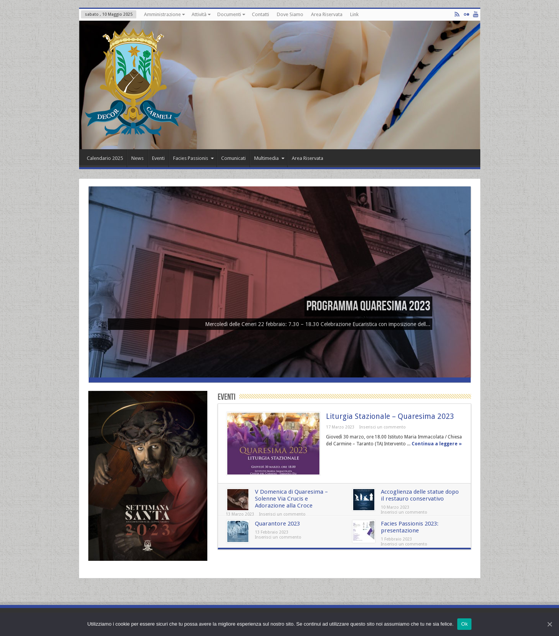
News (137, 158)
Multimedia (269, 158)
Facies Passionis (193, 158)
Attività (201, 14)
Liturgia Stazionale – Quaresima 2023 (390, 416)
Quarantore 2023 (277, 523)
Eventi (158, 158)
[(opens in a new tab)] (280, 376)
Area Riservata (326, 14)
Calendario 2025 (105, 158)
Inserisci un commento (382, 427)
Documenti (231, 14)
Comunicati (233, 158)
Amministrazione (164, 14)
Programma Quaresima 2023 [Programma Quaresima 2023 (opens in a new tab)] (368, 306)
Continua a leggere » (437, 444)
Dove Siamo (290, 14)
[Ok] (549, 624)
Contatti (260, 14)
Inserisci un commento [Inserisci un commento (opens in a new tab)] (282, 514)
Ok (464, 624)
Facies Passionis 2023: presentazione (409, 527)
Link (354, 14)
